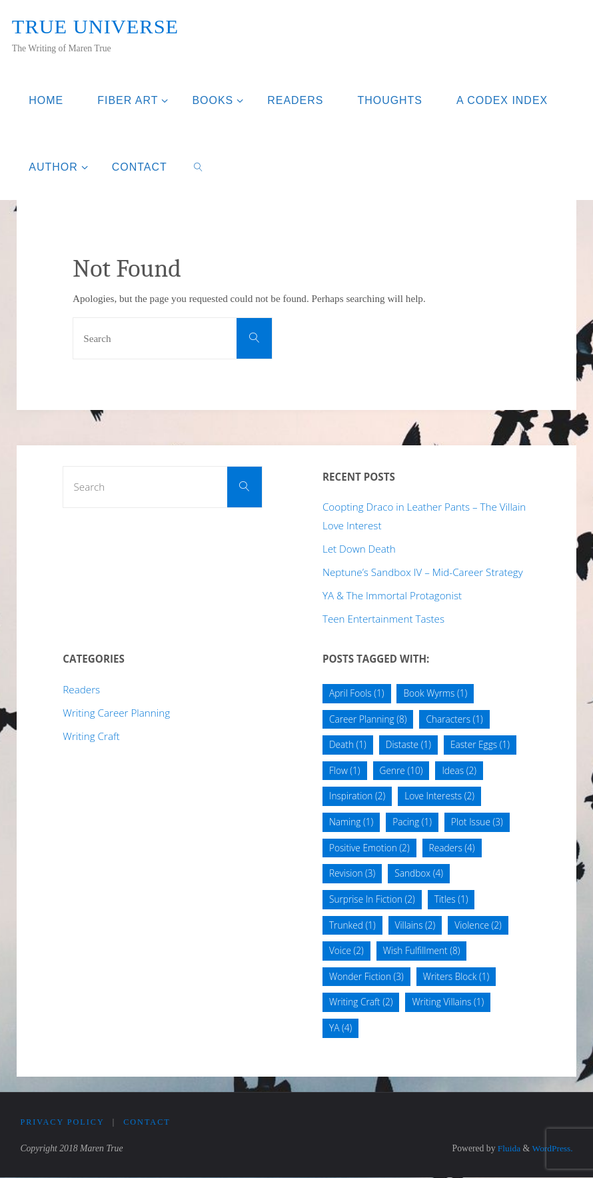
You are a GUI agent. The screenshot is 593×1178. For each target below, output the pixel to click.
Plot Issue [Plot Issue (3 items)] (477, 821)
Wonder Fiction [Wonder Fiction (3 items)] (366, 976)
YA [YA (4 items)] (340, 1027)
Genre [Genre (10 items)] (401, 770)
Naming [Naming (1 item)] (351, 821)
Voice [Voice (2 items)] (346, 950)
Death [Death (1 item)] (347, 744)
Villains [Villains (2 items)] (415, 925)
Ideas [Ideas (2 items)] (459, 770)
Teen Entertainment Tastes (383, 618)
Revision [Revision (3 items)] (352, 873)
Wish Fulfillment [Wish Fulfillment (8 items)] (421, 950)
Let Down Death (359, 548)
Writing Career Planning (116, 712)
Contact (146, 1122)
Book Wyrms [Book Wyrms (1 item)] (435, 693)
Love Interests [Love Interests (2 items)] (439, 795)
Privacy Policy (62, 1122)
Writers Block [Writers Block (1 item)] (456, 976)
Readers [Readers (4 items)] (452, 847)
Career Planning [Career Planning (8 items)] (367, 719)
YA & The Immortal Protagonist (392, 595)
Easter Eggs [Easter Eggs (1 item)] (480, 744)
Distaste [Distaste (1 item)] (408, 744)
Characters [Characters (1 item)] (454, 719)
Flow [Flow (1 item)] (344, 770)
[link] (198, 166)
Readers (81, 689)
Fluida (507, 1149)
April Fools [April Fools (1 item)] (356, 693)
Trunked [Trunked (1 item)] (352, 925)
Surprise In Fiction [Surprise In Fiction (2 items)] (372, 899)
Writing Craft (91, 736)
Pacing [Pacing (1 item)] (412, 821)
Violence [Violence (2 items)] (477, 925)
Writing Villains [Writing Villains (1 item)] (448, 1001)
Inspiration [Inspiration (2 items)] (357, 795)
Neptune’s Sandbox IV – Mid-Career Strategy (422, 572)
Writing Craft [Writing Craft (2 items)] (361, 1001)
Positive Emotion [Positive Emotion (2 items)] (369, 847)
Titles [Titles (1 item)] (451, 899)
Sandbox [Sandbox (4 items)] (418, 873)
